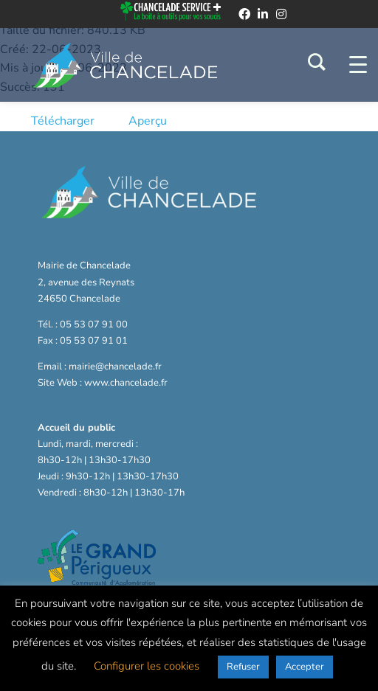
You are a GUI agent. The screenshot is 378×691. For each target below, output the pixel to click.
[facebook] (244, 14)
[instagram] (281, 14)
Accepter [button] (304, 666)
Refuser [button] (243, 666)
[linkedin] (263, 14)
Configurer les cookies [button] (146, 666)
